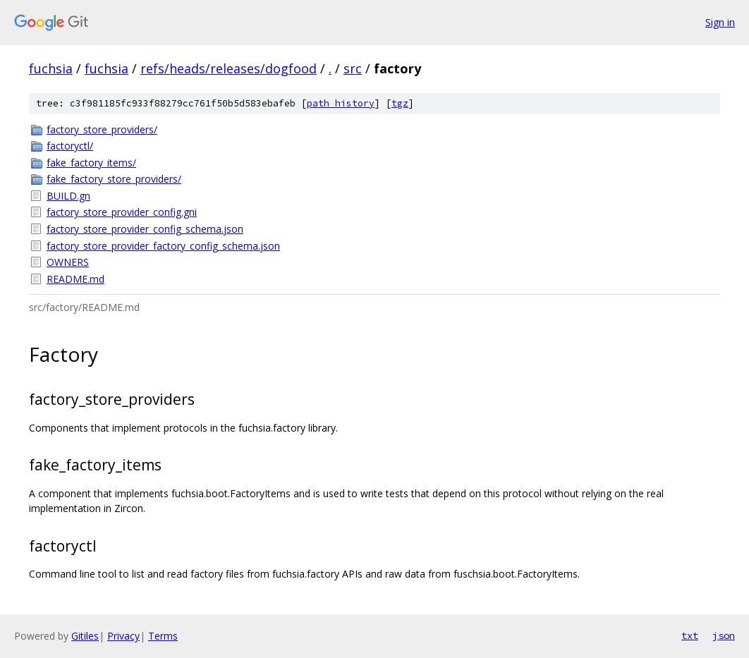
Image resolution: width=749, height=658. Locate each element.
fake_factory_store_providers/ (114, 178)
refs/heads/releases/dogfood (228, 68)
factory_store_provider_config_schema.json (145, 229)
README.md (75, 279)
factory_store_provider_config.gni (122, 212)
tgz (399, 103)
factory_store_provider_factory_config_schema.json (163, 245)
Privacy (123, 635)
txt (689, 635)
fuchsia (51, 68)
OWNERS (68, 262)
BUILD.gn (68, 195)
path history (340, 103)
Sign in (720, 22)
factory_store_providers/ (102, 129)
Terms (163, 635)
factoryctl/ (70, 145)
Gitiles (85, 635)
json (723, 635)
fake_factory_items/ (91, 162)
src (352, 68)
